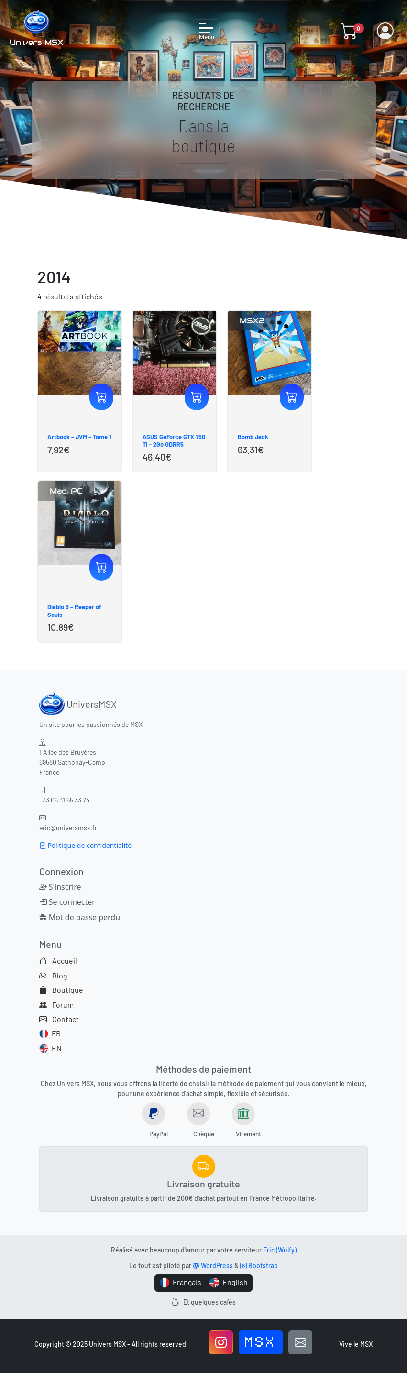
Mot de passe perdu (80, 917)
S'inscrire (60, 886)
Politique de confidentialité (85, 845)
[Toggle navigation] (206, 31)
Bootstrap (259, 1266)
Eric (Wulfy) (280, 1250)
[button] (349, 31)
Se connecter (67, 902)
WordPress (213, 1266)
